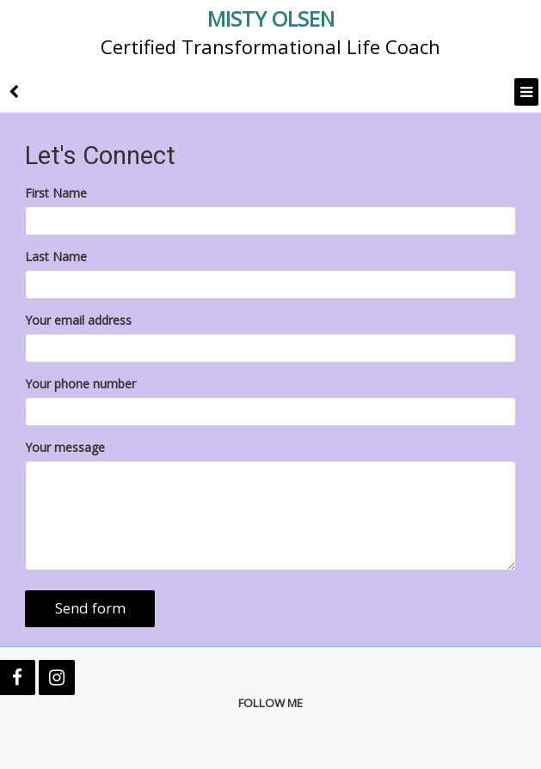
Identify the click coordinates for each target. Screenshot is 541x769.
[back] (14, 92)
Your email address (78, 320)
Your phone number (80, 383)
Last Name (56, 256)
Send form (90, 608)
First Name (56, 193)
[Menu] (526, 92)
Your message (65, 447)
